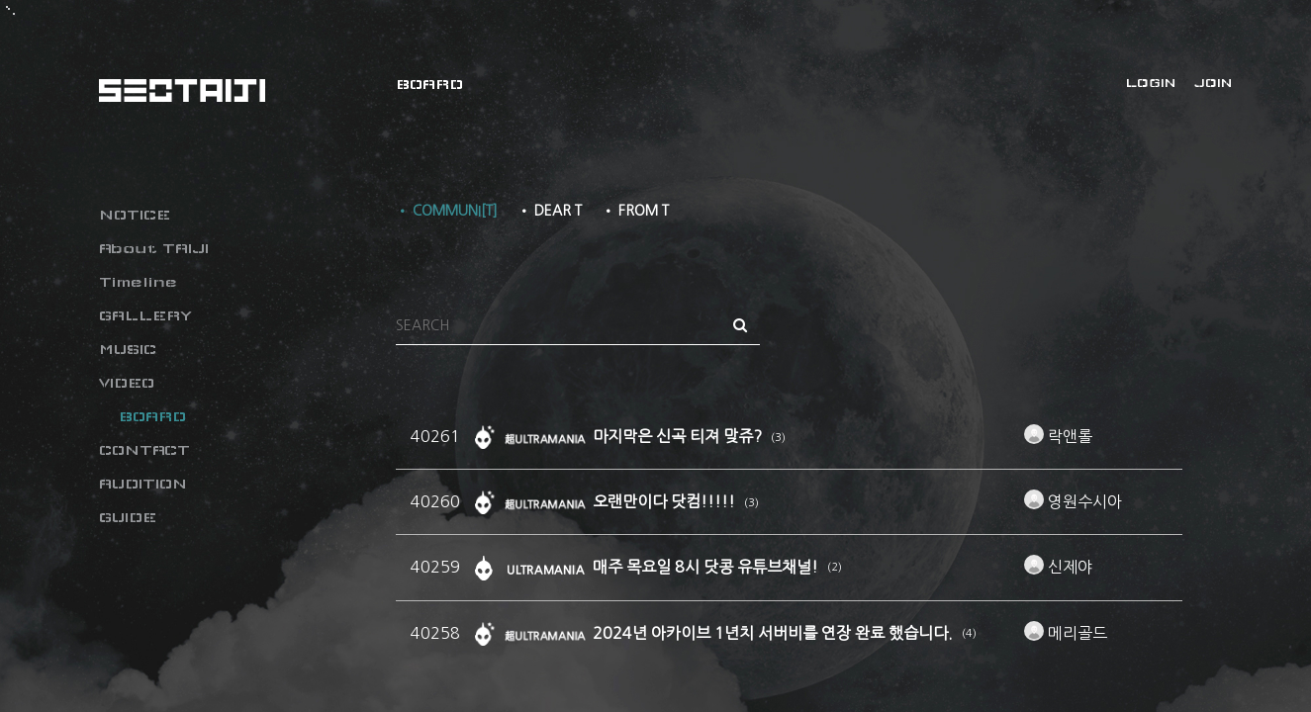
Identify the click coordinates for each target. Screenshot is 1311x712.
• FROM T (635, 211)
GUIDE (127, 517)
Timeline (138, 282)
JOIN (1213, 83)
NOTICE (134, 214)
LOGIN (1150, 83)
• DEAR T (549, 211)
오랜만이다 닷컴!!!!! (666, 501)
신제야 (1058, 567)
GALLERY (145, 315)
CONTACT (144, 450)
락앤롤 (1058, 436)
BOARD (152, 416)
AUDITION (143, 483)
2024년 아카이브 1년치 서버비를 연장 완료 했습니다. (775, 633)
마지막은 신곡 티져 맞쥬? (679, 436)
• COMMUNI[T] (447, 211)
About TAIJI (154, 248)
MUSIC (127, 349)
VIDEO (126, 383)
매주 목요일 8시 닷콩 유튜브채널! (707, 567)
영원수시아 (1073, 501)
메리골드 (1065, 633)
